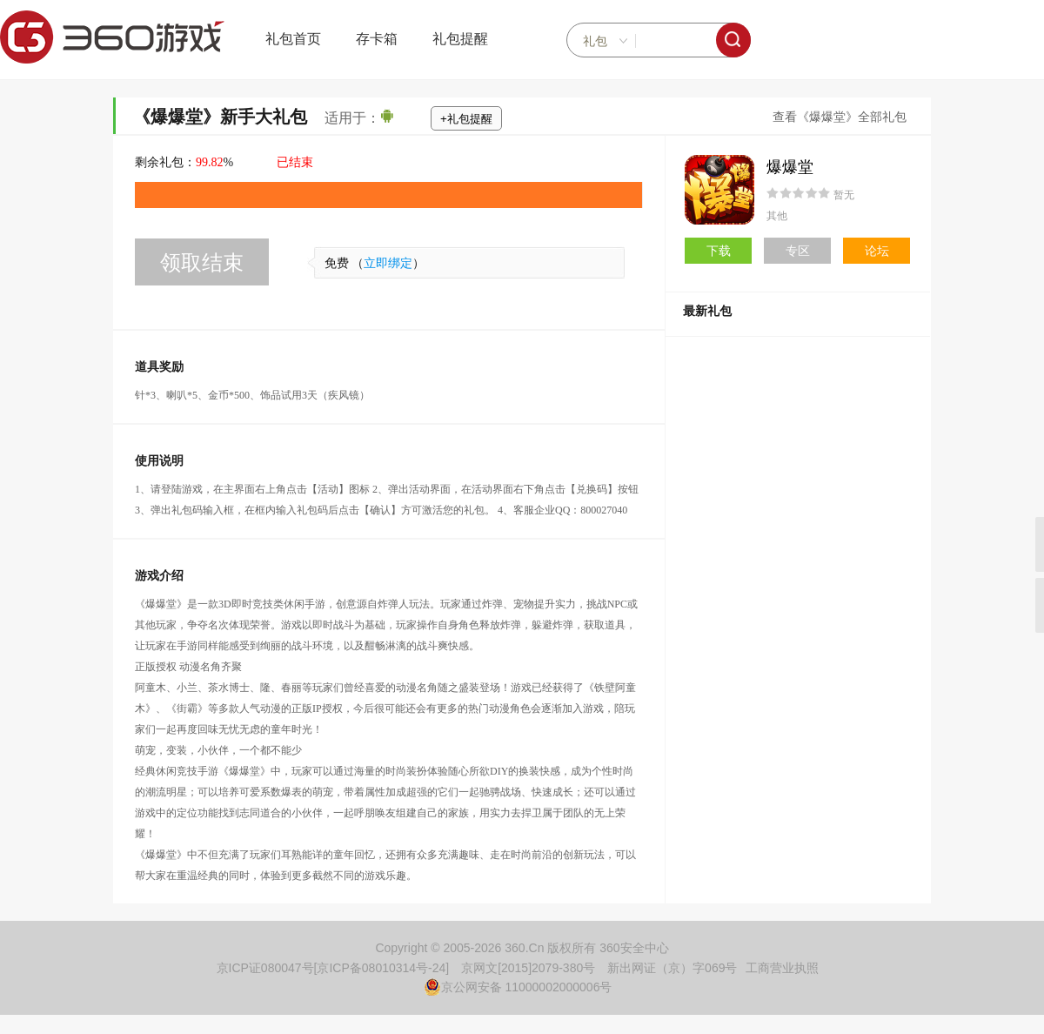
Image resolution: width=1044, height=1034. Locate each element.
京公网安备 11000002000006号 (518, 987)
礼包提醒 (460, 38)
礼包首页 (293, 38)
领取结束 (202, 262)
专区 (798, 251)
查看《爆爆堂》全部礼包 (840, 117)
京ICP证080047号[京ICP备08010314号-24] (333, 968)
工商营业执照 (782, 968)
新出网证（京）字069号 (672, 968)
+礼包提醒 (466, 118)
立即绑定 (388, 263)
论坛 (877, 251)
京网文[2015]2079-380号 (528, 968)
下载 (718, 251)
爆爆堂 (789, 167)
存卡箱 (377, 38)
